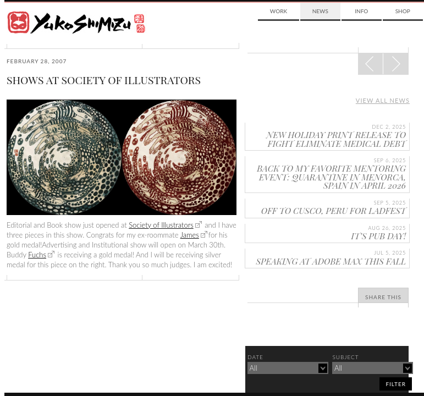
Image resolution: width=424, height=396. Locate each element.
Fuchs (37, 254)
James (189, 234)
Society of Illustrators (161, 225)
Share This (383, 297)
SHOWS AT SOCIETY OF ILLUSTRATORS (104, 80)
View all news (383, 100)
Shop (402, 11)
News (320, 11)
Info (361, 11)
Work (278, 11)
